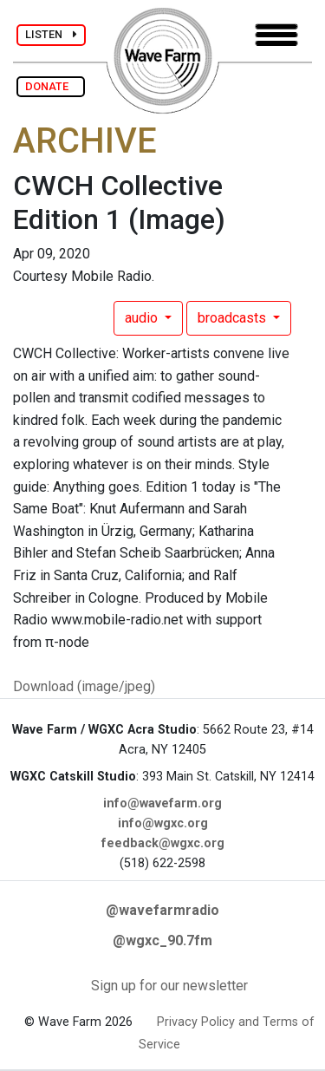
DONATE (50, 86)
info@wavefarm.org (162, 803)
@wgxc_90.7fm (162, 940)
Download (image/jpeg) (84, 686)
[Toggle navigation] (276, 35)
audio (143, 318)
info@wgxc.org (163, 823)
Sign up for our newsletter (169, 985)
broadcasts (234, 318)
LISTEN (51, 34)
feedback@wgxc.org (162, 843)
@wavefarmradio (162, 910)
